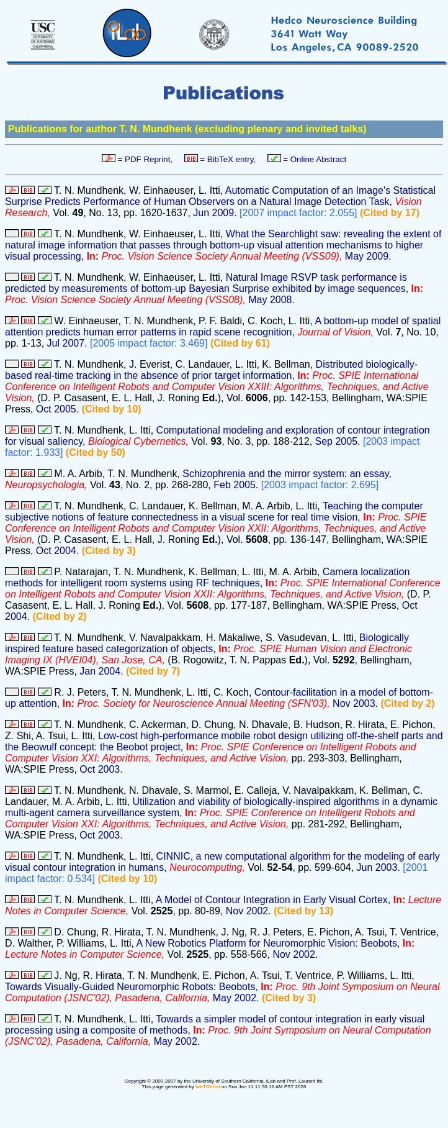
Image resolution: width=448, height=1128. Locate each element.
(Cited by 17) (389, 212)
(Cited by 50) (95, 452)
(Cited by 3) (109, 550)
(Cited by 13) (303, 911)
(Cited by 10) (111, 409)
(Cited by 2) (60, 616)
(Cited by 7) (153, 671)
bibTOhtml (207, 1086)
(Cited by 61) (240, 343)
